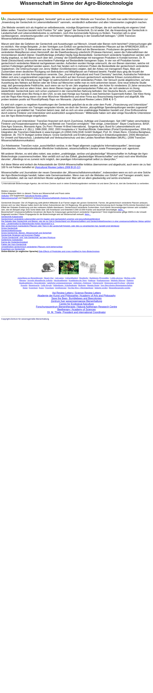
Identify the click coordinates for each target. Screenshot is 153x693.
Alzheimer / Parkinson (82, 283)
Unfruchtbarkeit (71, 278)
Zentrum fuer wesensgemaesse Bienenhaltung (76, 301)
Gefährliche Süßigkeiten (12, 240)
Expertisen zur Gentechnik (13, 249)
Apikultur (5, 195)
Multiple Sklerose (118, 280)
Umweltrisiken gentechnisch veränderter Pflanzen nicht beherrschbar (32, 247)
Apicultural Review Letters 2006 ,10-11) (58, 167)
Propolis (24, 285)
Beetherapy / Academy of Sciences (76, 309)
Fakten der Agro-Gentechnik (13, 244)
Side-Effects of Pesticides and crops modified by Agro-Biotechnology (69, 251)
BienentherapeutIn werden (119, 288)
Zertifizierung (60, 288)
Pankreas (91, 280)
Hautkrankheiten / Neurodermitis (32, 283)
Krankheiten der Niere (78, 280)
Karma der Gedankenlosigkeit (14, 242)
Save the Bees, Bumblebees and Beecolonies (76, 298)
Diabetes (130, 280)
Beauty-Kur (49, 278)
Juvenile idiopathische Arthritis (39, 280)
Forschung (49, 288)
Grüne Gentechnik (9, 228)
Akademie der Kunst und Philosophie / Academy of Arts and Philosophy (76, 295)
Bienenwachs (34, 285)
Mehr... (121, 210)
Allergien (130, 283)
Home (25, 288)
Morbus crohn (130, 278)
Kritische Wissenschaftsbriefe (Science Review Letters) (58, 198)
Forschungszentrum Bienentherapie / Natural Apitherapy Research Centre (76, 306)
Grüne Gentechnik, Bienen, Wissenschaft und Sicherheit (26, 233)
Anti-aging (59, 278)
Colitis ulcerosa (116, 278)
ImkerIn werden (101, 288)
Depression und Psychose (114, 283)
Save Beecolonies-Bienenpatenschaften (116, 285)
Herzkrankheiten (60, 280)
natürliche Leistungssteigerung (59, 283)
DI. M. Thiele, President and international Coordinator (76, 312)
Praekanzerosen (103, 280)
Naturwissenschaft (9, 198)
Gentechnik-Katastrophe (12, 216)
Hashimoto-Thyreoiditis (99, 278)
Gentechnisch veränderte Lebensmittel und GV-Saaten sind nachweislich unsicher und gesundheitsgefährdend (50, 219)
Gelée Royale (46, 285)
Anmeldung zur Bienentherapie (30, 278)
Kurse (41, 288)
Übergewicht (98, 283)
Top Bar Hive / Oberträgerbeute (80, 288)
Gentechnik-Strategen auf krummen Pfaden (20, 235)
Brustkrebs (83, 278)
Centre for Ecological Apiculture (76, 304)
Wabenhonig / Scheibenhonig (65, 285)
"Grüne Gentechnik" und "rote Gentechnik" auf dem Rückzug (28, 237)
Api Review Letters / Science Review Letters (76, 293)
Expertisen (33, 288)
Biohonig (82, 285)
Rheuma (22, 280)
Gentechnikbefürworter (11, 230)
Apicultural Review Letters (36, 195)
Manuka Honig (93, 285)
